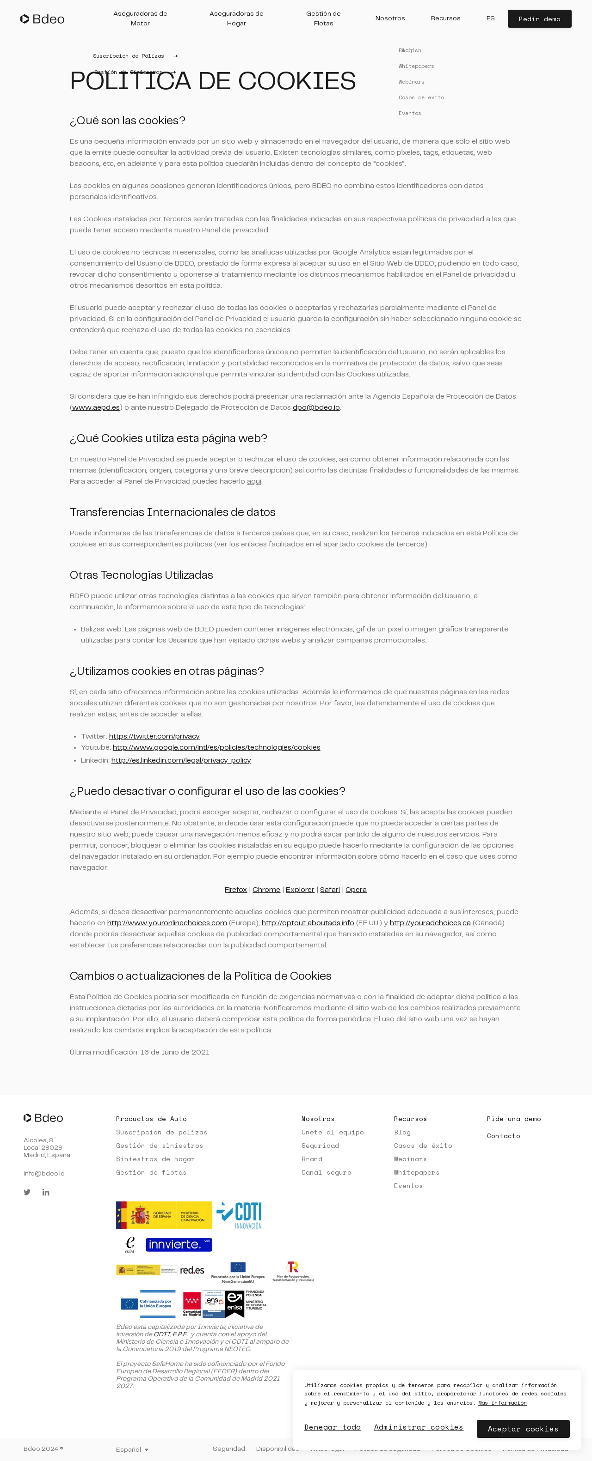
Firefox (236, 889)
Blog (402, 1132)
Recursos (410, 1118)
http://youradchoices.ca (430, 923)
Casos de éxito (423, 1145)
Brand (312, 1159)
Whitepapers (417, 1172)
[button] (140, 19)
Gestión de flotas (151, 1172)
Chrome (266, 889)
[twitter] (27, 1192)
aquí (254, 481)
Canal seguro (327, 1172)
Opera (356, 889)
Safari (330, 889)
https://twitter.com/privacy (154, 736)
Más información (493, 1402)
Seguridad (320, 1145)
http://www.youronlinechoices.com (167, 923)
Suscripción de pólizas (162, 1132)
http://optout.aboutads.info (308, 923)
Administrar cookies (417, 1426)
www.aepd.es (96, 407)
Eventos (408, 1185)
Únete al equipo (333, 1132)
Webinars (410, 1159)
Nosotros (318, 1118)
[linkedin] (45, 1192)
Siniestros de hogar (155, 1159)
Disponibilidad (278, 1449)
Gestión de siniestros (160, 1145)
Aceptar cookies (523, 1428)
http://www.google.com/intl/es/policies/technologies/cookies (217, 747)
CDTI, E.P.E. (171, 1334)
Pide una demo (514, 1118)
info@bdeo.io (44, 1173)
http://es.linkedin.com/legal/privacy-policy (181, 760)
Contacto (503, 1135)
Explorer (300, 889)
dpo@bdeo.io (316, 407)
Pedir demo (540, 19)
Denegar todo (329, 1426)
